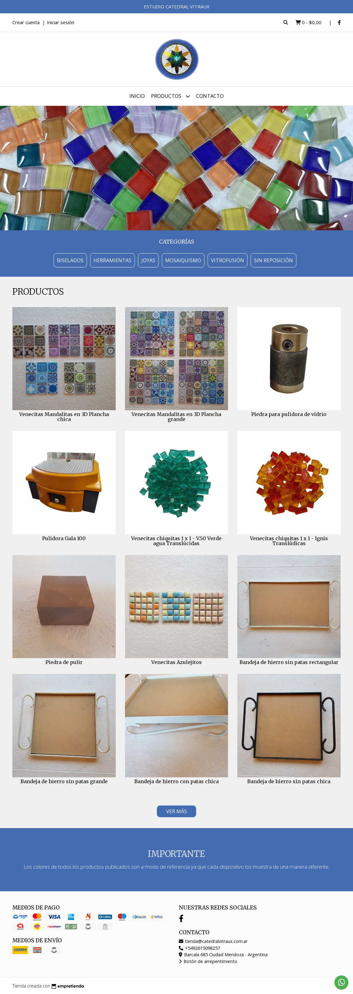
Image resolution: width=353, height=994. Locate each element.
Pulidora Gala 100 (64, 538)
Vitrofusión (227, 260)
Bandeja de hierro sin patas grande (64, 781)
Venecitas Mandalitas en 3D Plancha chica (64, 416)
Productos (170, 96)
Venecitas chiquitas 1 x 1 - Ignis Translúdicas (289, 540)
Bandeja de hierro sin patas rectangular (288, 662)
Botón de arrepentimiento (208, 961)
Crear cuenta (26, 22)
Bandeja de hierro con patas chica (176, 781)
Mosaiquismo (183, 260)
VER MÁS (176, 811)
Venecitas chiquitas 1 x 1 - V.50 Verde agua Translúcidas (176, 540)
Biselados (70, 260)
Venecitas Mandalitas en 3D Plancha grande (176, 416)
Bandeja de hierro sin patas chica (288, 781)
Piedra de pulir (64, 662)
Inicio (137, 96)
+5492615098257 (199, 948)
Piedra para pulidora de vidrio (288, 414)
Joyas (148, 260)
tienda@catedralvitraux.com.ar (213, 941)
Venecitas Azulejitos (176, 662)
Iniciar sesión (60, 22)
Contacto (210, 96)
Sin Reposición (273, 260)
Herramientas (112, 260)
